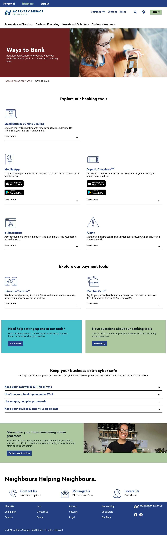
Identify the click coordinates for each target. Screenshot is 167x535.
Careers (9, 517)
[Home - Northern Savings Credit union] (34, 12)
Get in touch (15, 343)
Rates (122, 11)
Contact (112, 11)
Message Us (81, 491)
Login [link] (156, 12)
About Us (9, 506)
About (45, 4)
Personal (9, 4)
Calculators (107, 511)
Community (98, 11)
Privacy (73, 506)
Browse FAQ (99, 343)
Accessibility (108, 506)
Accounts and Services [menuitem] (19, 24)
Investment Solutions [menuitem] (75, 24)
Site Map (106, 517)
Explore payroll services (19, 453)
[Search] (135, 12)
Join (39, 506)
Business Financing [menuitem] (47, 24)
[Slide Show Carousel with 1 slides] (83, 3)
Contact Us (28, 491)
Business (28, 4)
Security (73, 511)
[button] (42, 137)
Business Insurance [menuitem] (103, 24)
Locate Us (132, 491)
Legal (72, 517)
